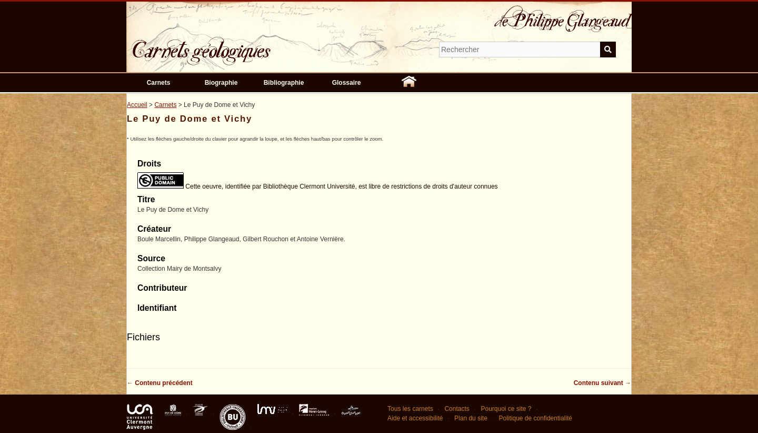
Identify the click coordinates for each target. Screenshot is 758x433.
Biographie (221, 82)
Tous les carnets (410, 408)
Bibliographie (284, 82)
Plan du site (470, 418)
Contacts (456, 408)
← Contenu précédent (160, 383)
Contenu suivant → (602, 383)
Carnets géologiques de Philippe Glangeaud (231, 44)
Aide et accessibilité (415, 418)
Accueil (137, 105)
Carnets (159, 82)
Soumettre (608, 49)
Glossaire (346, 82)
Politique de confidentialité (535, 418)
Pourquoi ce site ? (506, 408)
